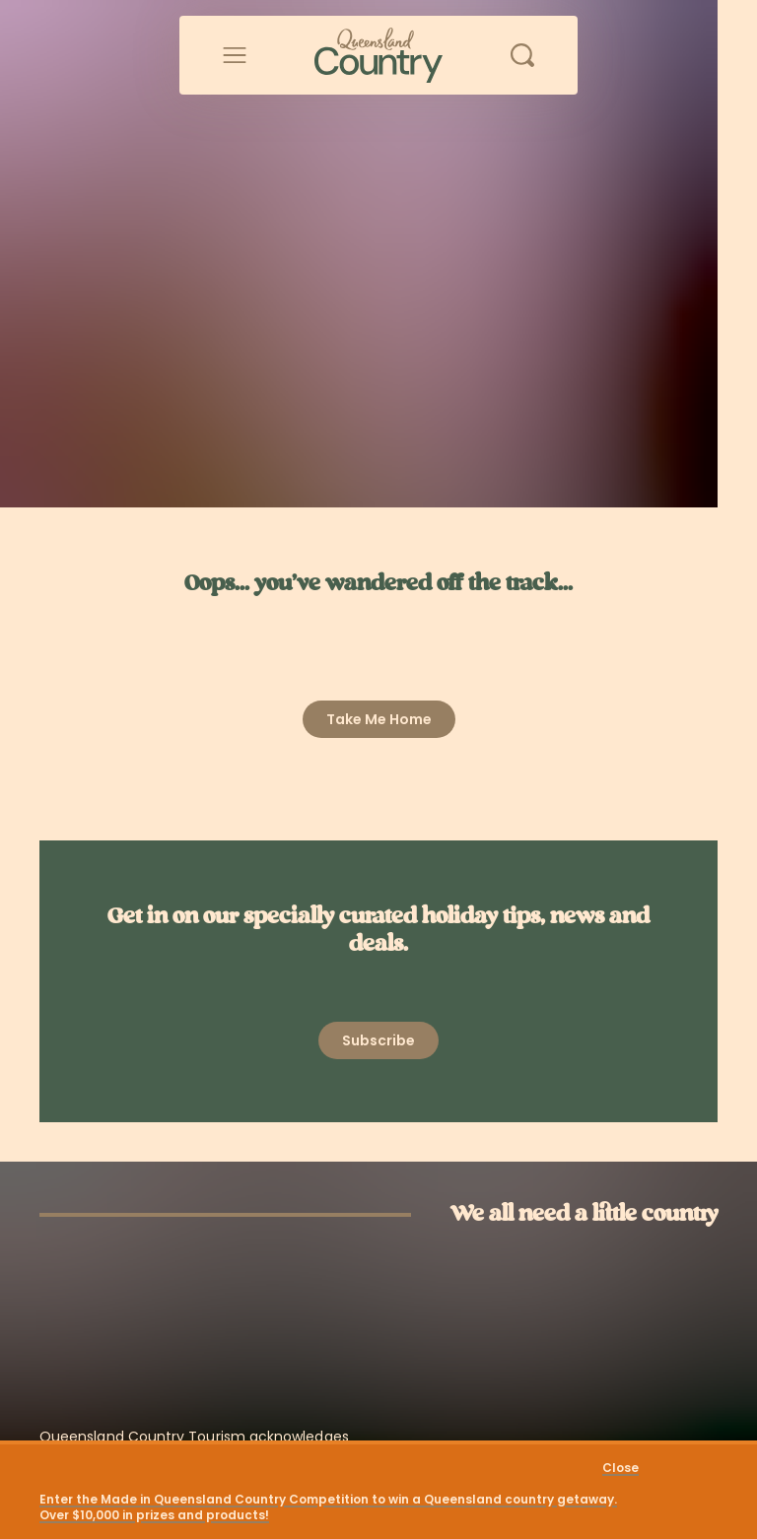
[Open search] (522, 55)
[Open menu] (234, 55)
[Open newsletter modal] (378, 1040)
